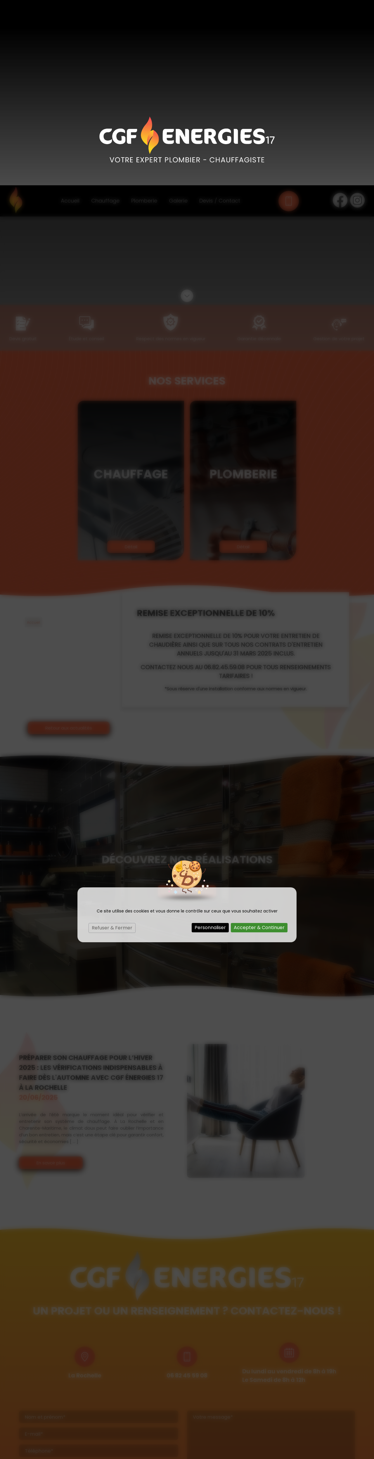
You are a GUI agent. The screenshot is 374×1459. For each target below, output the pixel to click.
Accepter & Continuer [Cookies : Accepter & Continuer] (259, 742)
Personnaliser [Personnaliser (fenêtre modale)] (210, 742)
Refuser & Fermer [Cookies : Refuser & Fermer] (112, 742)
